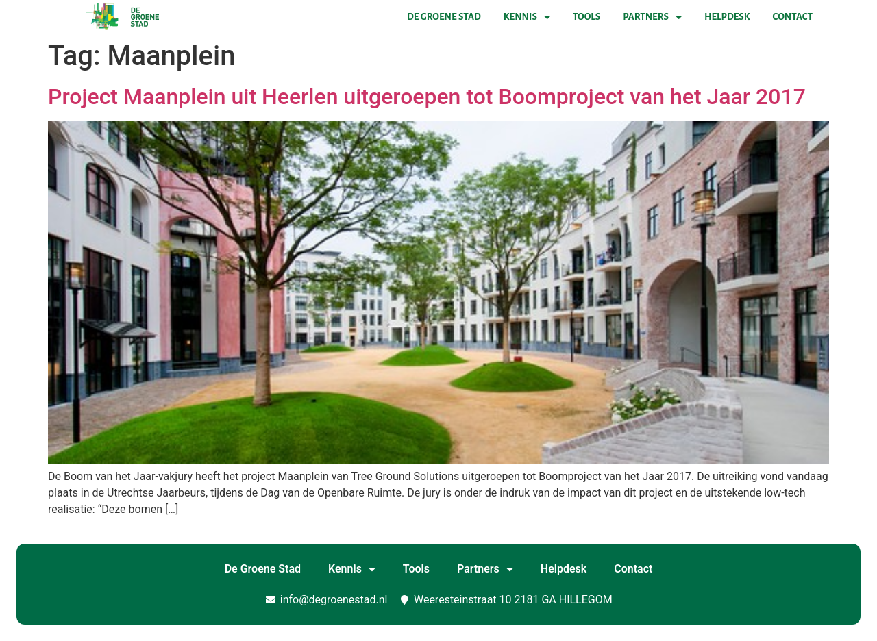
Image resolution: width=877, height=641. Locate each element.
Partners (652, 17)
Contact (793, 17)
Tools (586, 17)
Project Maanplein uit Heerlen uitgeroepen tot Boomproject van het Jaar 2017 (427, 97)
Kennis (527, 17)
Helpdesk (727, 17)
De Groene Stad (444, 17)
